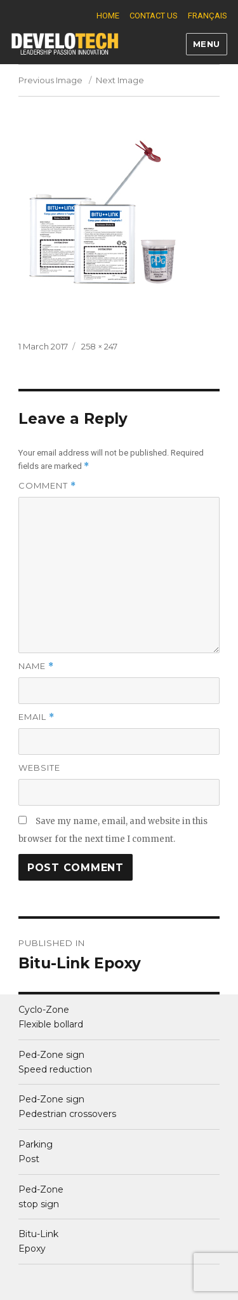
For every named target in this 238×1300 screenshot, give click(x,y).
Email (36, 717)
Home (107, 15)
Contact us (153, 15)
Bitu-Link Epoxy (38, 1241)
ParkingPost (35, 1152)
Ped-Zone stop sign (40, 1197)
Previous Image (50, 80)
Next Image (120, 80)
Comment (47, 485)
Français (207, 15)
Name (36, 666)
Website (39, 767)
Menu (206, 44)
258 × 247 (99, 346)
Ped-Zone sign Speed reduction (55, 1062)
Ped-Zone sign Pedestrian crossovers (67, 1106)
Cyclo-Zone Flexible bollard (50, 1017)
